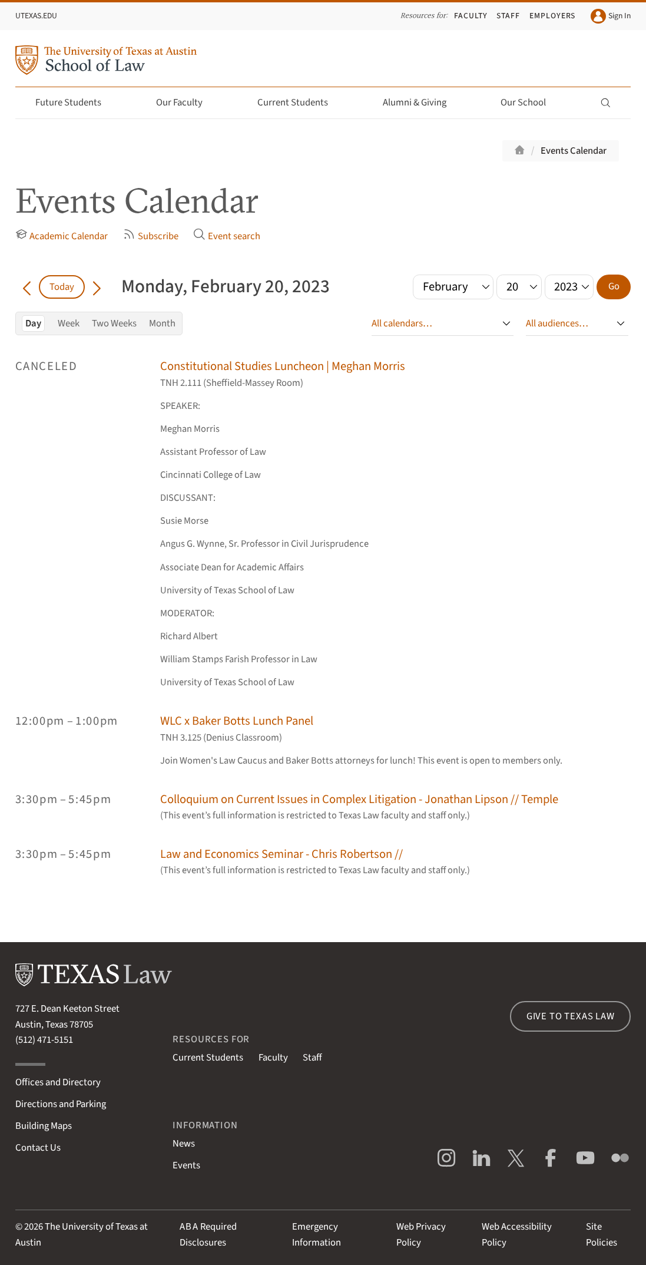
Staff (508, 15)
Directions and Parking (60, 1104)
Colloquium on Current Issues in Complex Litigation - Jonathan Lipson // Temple (359, 799)
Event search (226, 235)
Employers (552, 15)
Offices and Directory (58, 1082)
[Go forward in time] (97, 287)
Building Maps (43, 1126)
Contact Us (38, 1148)
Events (186, 1165)
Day (33, 323)
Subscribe (150, 235)
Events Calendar (574, 151)
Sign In (611, 16)
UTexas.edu (36, 15)
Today (61, 287)
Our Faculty (186, 102)
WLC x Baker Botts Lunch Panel (236, 720)
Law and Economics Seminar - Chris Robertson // (281, 854)
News (184, 1144)
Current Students (299, 102)
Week (68, 323)
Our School (530, 102)
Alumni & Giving (421, 102)
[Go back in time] (27, 287)
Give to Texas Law (570, 1016)
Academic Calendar (61, 235)
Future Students (75, 102)
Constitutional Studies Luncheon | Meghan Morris (282, 366)
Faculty (471, 15)
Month (162, 323)
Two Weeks (114, 323)
